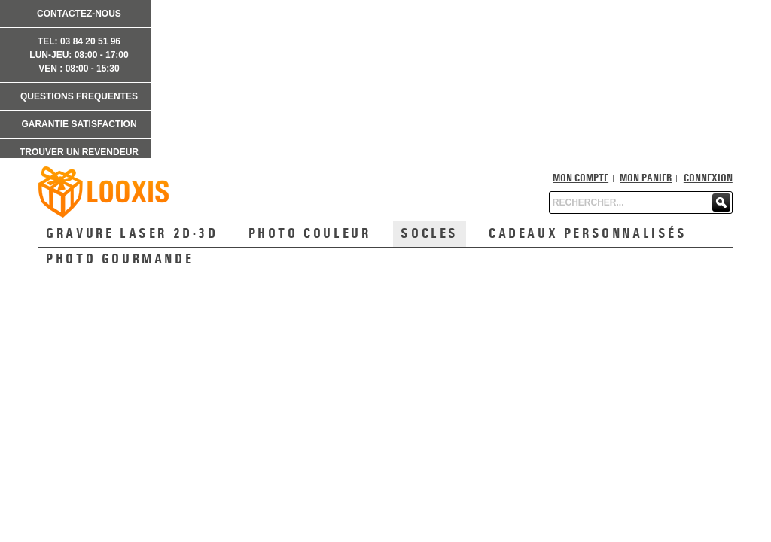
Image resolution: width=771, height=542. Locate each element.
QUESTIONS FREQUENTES (79, 96)
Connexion (708, 178)
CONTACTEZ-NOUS (79, 13)
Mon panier (646, 178)
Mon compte (580, 178)
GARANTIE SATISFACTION (78, 124)
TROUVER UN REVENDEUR (79, 152)
